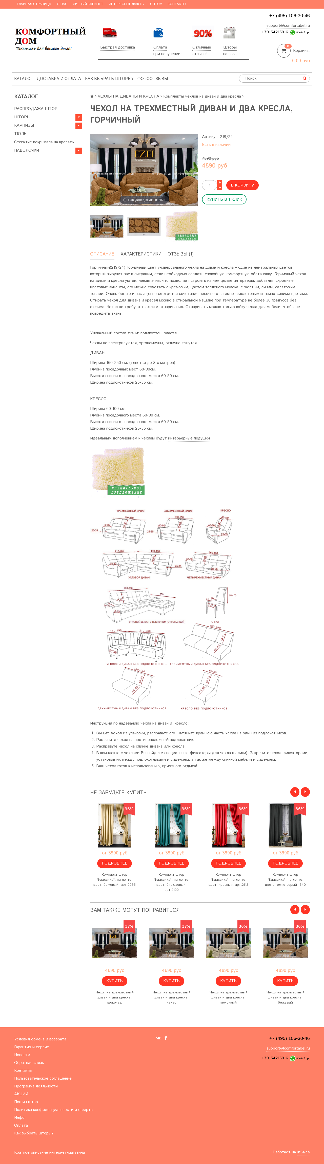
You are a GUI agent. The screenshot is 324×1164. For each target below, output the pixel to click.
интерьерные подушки (189, 438)
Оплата (160, 47)
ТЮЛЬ (20, 134)
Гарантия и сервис (31, 1047)
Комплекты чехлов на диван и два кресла (202, 96)
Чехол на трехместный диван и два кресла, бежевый (286, 997)
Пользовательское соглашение (43, 1078)
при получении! (167, 54)
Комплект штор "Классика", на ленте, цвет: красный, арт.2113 (228, 879)
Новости (22, 1055)
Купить (114, 981)
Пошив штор (26, 1102)
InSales (303, 1152)
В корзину (242, 185)
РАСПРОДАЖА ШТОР (35, 109)
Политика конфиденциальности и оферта (53, 1110)
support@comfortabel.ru (288, 26)
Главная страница (34, 4)
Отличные (201, 47)
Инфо (19, 1118)
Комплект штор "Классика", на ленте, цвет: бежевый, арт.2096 (114, 879)
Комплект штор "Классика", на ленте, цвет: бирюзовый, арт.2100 (171, 882)
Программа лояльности (36, 1086)
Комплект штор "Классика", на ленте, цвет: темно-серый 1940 (285, 879)
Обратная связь (29, 1063)
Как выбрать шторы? (109, 79)
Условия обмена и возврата (40, 1039)
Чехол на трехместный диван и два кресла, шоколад (115, 997)
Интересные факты (126, 4)
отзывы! (200, 54)
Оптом (156, 4)
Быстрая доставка (117, 47)
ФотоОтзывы (152, 79)
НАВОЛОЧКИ (26, 150)
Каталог (23, 79)
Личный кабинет (88, 4)
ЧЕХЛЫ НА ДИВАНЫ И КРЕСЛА (128, 96)
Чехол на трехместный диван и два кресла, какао (172, 997)
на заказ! (231, 54)
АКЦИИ (21, 1094)
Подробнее (114, 863)
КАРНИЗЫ (24, 125)
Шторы (230, 47)
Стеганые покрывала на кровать (44, 142)
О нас (62, 4)
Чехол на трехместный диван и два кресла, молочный (229, 997)
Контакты (177, 4)
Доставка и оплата (59, 79)
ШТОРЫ (22, 117)
